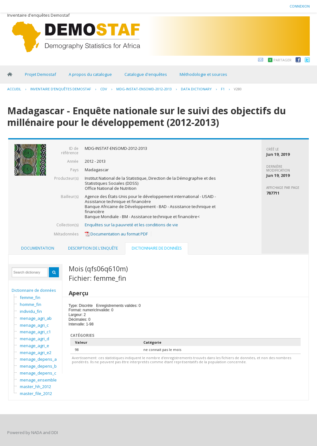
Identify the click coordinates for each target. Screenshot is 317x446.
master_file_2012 (36, 393)
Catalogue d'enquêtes (145, 74)
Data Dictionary (196, 89)
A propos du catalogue (90, 74)
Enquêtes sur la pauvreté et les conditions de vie (131, 225)
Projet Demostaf (40, 74)
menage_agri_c (34, 325)
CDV (103, 89)
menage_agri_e (34, 345)
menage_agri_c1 (35, 331)
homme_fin (30, 304)
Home (9, 74)
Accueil (14, 89)
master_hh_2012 (35, 386)
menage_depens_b (38, 366)
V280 (238, 89)
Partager (282, 60)
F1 (223, 89)
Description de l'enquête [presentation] (93, 248)
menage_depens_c (38, 372)
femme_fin (30, 297)
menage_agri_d (34, 338)
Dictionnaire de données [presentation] (157, 248)
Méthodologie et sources (203, 74)
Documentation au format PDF (116, 234)
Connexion (300, 6)
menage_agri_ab (36, 318)
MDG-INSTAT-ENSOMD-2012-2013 (144, 89)
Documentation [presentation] (37, 248)
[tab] (37, 248)
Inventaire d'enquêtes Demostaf (60, 89)
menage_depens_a (38, 359)
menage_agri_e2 (35, 352)
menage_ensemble (38, 379)
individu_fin (31, 311)
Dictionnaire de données (34, 290)
